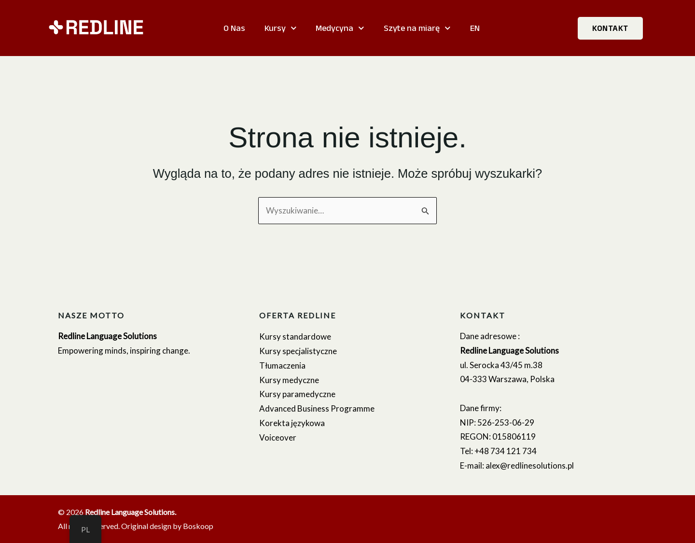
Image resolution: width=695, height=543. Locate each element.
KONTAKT (610, 28)
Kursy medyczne (289, 380)
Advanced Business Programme (317, 408)
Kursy (280, 28)
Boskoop (198, 525)
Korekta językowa (292, 423)
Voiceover (277, 437)
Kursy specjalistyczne (298, 351)
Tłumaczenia (282, 365)
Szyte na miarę (417, 28)
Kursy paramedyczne (297, 394)
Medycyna (340, 28)
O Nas (234, 28)
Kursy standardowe (295, 336)
